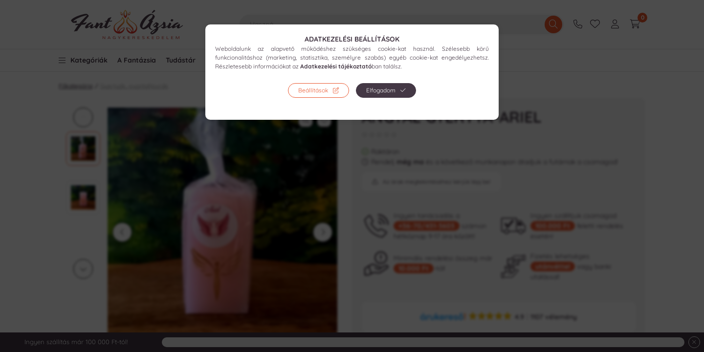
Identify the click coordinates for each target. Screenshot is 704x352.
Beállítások (313, 90)
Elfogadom (381, 90)
